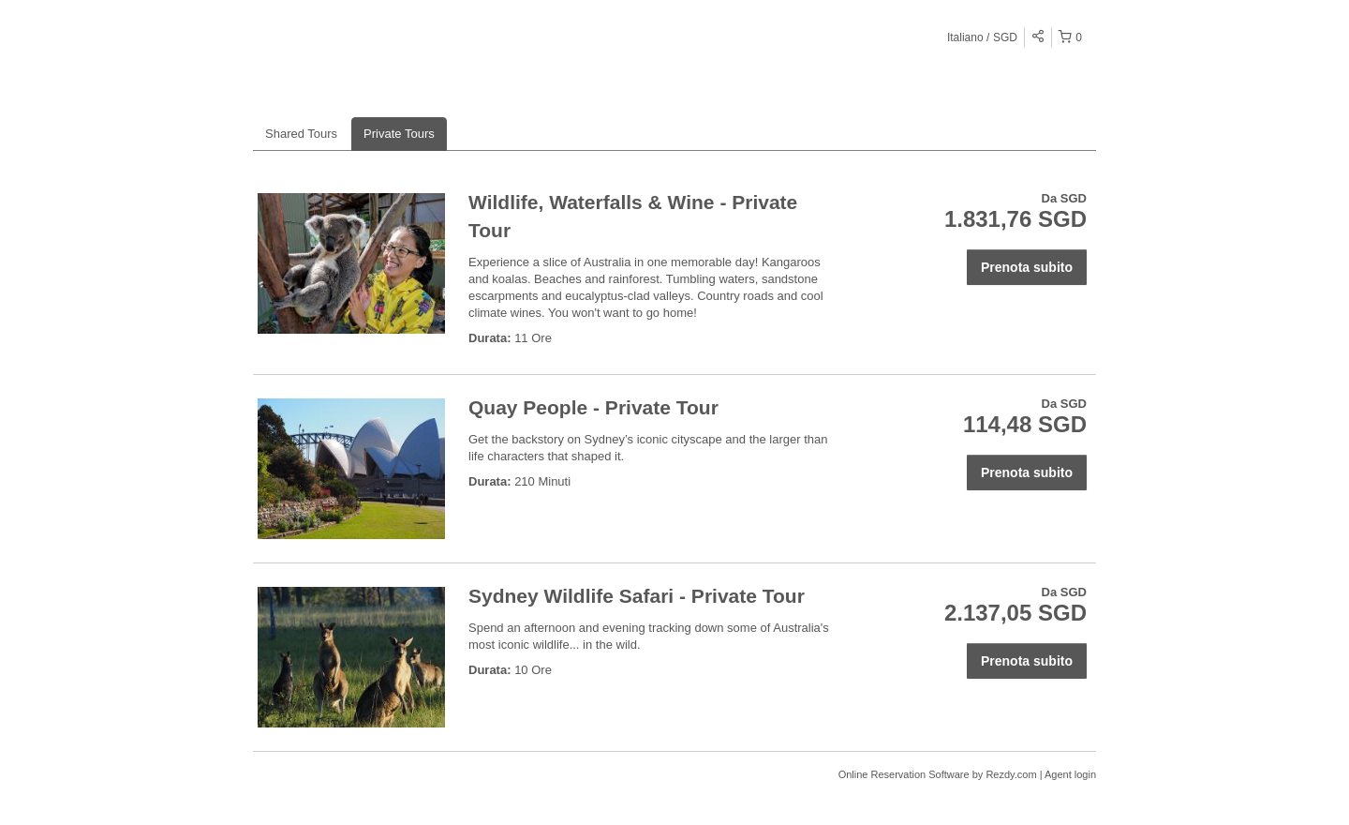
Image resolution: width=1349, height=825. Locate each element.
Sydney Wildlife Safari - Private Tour (636, 596)
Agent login (1070, 774)
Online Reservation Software (904, 774)
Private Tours (399, 134)
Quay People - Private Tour (593, 407)
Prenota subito (1027, 267)
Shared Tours (301, 134)
